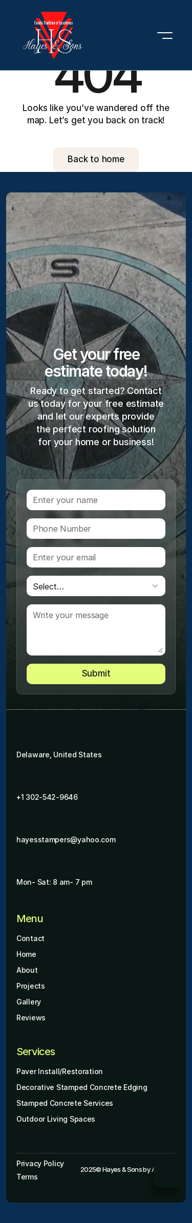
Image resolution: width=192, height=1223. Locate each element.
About (27, 970)
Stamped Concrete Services (64, 1103)
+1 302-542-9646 (47, 797)
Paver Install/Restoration (59, 1071)
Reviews (31, 1017)
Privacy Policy (40, 1163)
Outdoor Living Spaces (55, 1119)
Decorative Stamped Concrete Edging (81, 1087)
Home (26, 954)
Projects (30, 985)
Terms (27, 1176)
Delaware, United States (59, 754)
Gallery (28, 1001)
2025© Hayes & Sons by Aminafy (128, 1169)
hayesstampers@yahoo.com (66, 839)
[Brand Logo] (53, 35)
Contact (30, 938)
